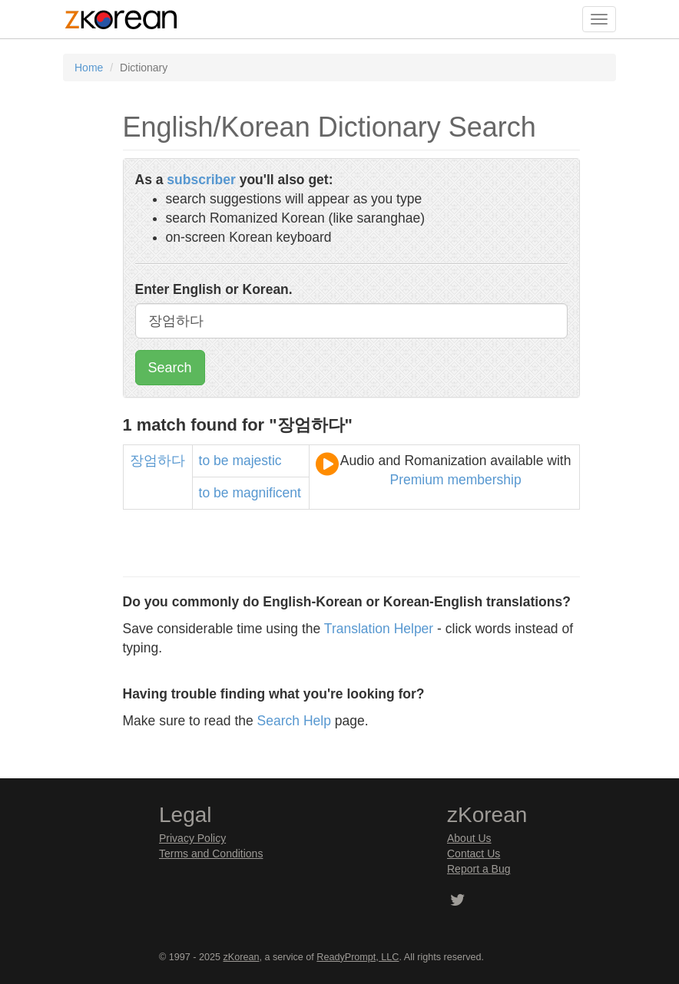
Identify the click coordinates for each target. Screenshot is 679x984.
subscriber (201, 179)
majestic (256, 460)
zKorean (242, 957)
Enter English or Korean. (214, 289)
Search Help (294, 720)
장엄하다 (157, 460)
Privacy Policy (192, 838)
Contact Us (473, 853)
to (204, 460)
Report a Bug (479, 869)
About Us (469, 838)
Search (170, 367)
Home (89, 67)
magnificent (266, 492)
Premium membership (456, 479)
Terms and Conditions (211, 853)
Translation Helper (378, 628)
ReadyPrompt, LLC (357, 957)
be (221, 460)
